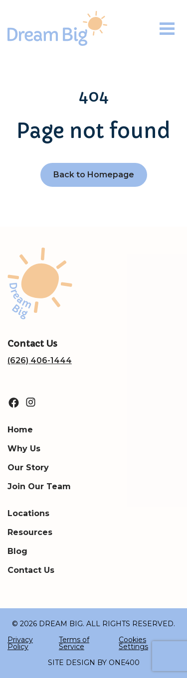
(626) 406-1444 (39, 360)
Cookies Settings (133, 643)
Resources (29, 532)
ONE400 (124, 662)
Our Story (28, 467)
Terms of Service (74, 643)
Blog (17, 551)
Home (20, 429)
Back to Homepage (93, 174)
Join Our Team (39, 486)
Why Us (23, 448)
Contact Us (30, 570)
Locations (28, 513)
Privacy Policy (20, 643)
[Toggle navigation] (167, 28)
